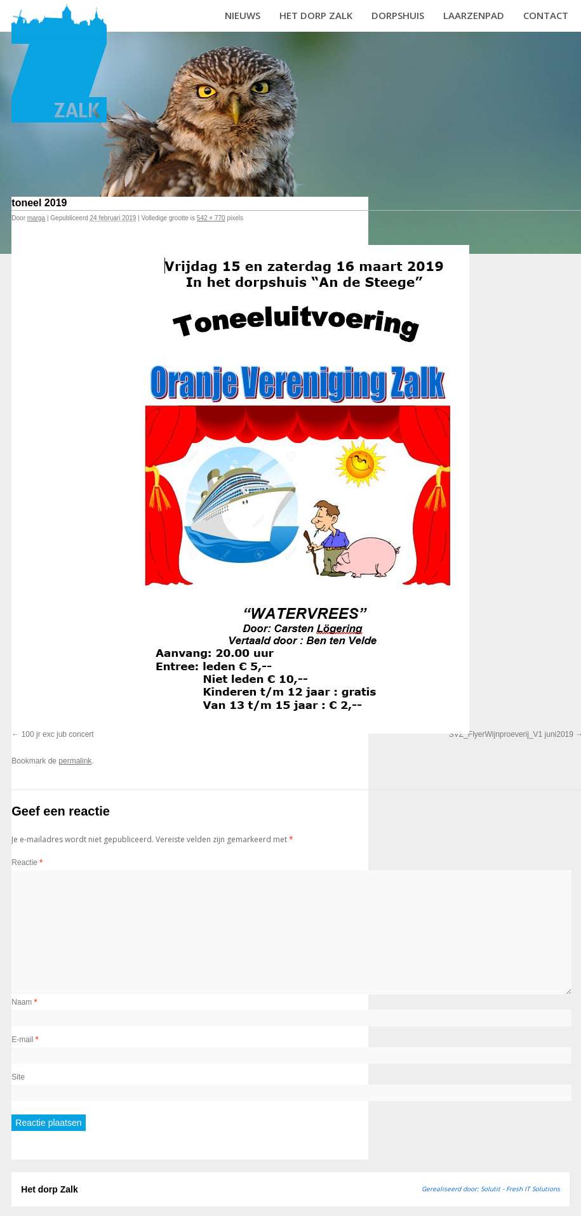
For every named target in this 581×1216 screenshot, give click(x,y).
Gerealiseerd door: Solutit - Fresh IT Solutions (491, 1188)
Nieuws (242, 15)
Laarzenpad (473, 15)
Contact (545, 15)
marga (36, 218)
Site (18, 1077)
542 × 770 (211, 218)
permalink (74, 761)
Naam (24, 1002)
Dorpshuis (397, 15)
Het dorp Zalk (315, 15)
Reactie (27, 862)
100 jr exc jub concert (58, 734)
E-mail (24, 1039)
